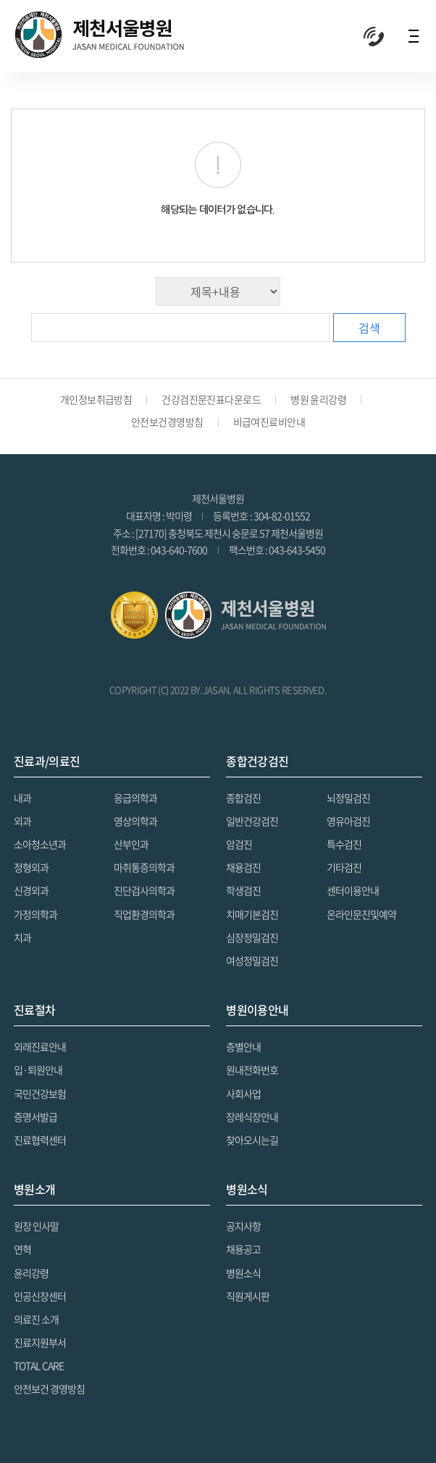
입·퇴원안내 (38, 1069)
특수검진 (344, 844)
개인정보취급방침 (96, 399)
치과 (22, 937)
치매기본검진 (252, 914)
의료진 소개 (36, 1319)
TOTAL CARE (39, 1365)
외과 (22, 821)
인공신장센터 (40, 1296)
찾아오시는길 (252, 1140)
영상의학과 (135, 821)
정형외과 (31, 867)
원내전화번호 (252, 1069)
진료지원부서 (40, 1342)
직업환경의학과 (144, 914)
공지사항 (243, 1226)
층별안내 (243, 1046)
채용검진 (243, 867)
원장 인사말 (36, 1226)
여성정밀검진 (252, 960)
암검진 (239, 844)
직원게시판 (247, 1296)
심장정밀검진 (252, 937)
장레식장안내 (252, 1116)
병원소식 (243, 1273)
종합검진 (243, 797)
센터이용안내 (353, 890)
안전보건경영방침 (167, 421)
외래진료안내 (40, 1046)
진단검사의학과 (144, 890)
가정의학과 (35, 914)
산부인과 (131, 844)
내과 (22, 797)
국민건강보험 (40, 1093)
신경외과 (31, 890)
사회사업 (243, 1093)
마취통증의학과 (144, 867)
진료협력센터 (40, 1140)
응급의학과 (135, 797)
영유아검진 (348, 821)
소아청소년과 (40, 844)
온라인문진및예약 (361, 914)
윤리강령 (31, 1273)
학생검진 (243, 890)
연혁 (22, 1249)
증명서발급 (35, 1116)
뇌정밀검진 (348, 797)
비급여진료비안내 (269, 421)
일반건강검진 (252, 821)
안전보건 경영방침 (49, 1388)
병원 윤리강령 (318, 399)
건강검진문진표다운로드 (211, 399)
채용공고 (243, 1249)
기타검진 (344, 867)
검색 (369, 327)
